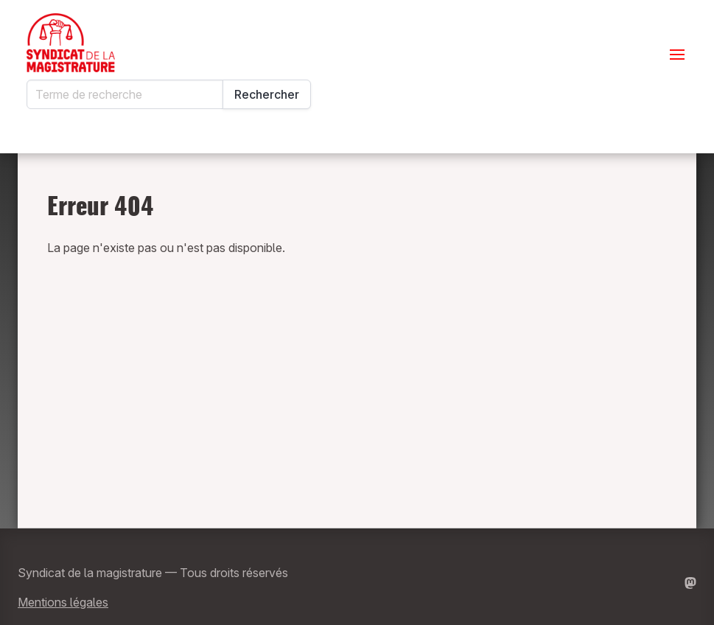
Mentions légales (63, 602)
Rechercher (266, 94)
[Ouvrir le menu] (677, 54)
